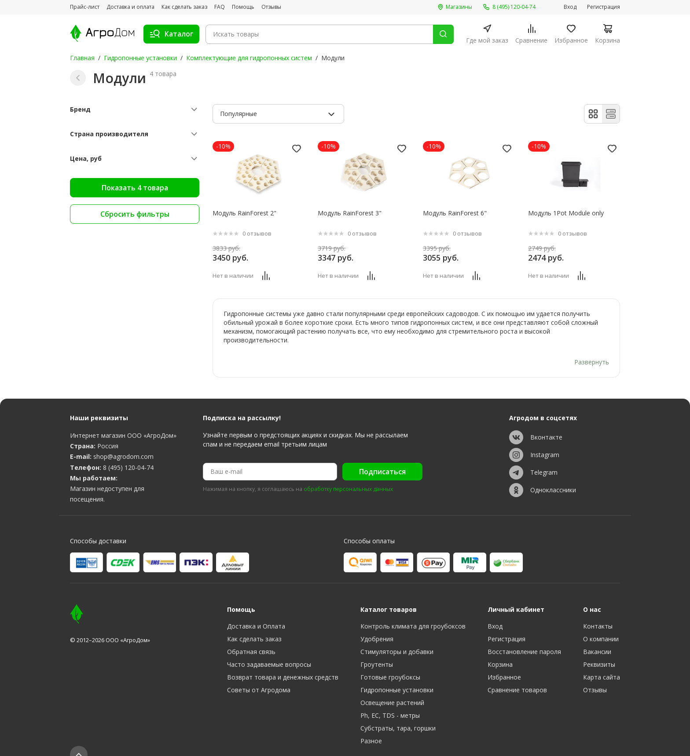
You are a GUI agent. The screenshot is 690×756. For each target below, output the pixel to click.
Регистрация (603, 7)
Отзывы (271, 7)
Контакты (598, 611)
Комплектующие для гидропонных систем (249, 58)
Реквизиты (599, 650)
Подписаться (382, 457)
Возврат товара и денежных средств (282, 662)
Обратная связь (251, 637)
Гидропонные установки (140, 58)
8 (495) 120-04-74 (128, 452)
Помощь (243, 7)
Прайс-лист (84, 7)
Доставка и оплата (130, 7)
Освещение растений (392, 688)
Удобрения (376, 624)
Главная (82, 58)
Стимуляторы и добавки (396, 637)
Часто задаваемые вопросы (269, 650)
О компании (601, 624)
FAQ (219, 7)
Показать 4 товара (135, 188)
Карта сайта (601, 662)
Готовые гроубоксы (390, 662)
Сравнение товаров (517, 675)
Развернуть (591, 347)
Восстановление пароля (524, 637)
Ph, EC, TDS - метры (390, 701)
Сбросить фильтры (134, 214)
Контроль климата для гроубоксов (413, 611)
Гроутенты (376, 650)
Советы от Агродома (258, 675)
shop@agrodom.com (123, 441)
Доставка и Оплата (256, 611)
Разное (371, 726)
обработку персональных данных (348, 474)
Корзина (500, 650)
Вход (570, 7)
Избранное (504, 662)
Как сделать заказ (184, 7)
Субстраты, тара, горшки (398, 713)
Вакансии (597, 637)
